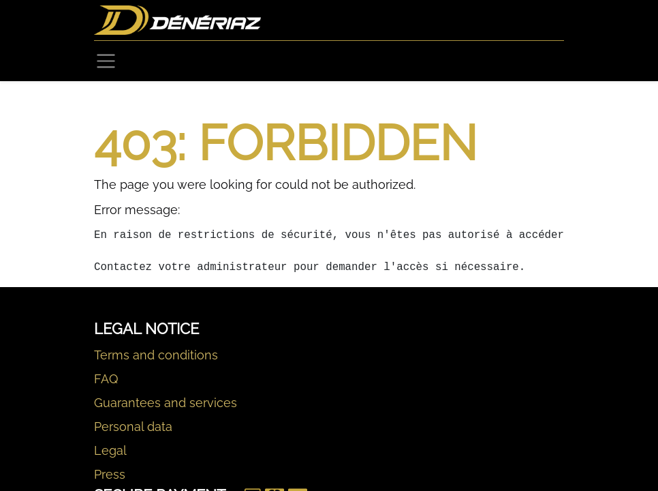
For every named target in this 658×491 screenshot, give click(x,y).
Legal (110, 450)
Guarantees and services (165, 403)
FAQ (106, 379)
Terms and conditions (156, 355)
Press (109, 474)
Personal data (133, 426)
